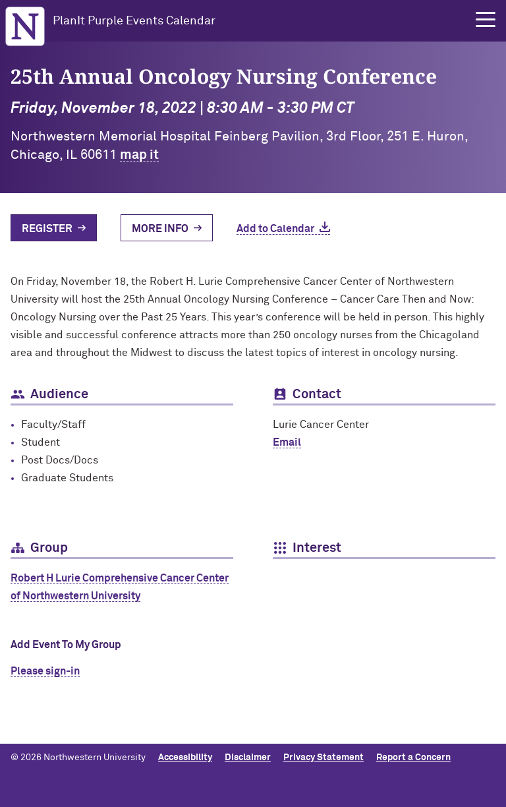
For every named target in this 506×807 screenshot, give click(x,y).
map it (139, 155)
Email (287, 442)
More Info (160, 229)
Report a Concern (413, 757)
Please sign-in (45, 671)
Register (47, 229)
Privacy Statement (323, 757)
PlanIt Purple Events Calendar (134, 21)
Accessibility (185, 757)
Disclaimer (248, 757)
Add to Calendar (275, 229)
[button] (485, 20)
